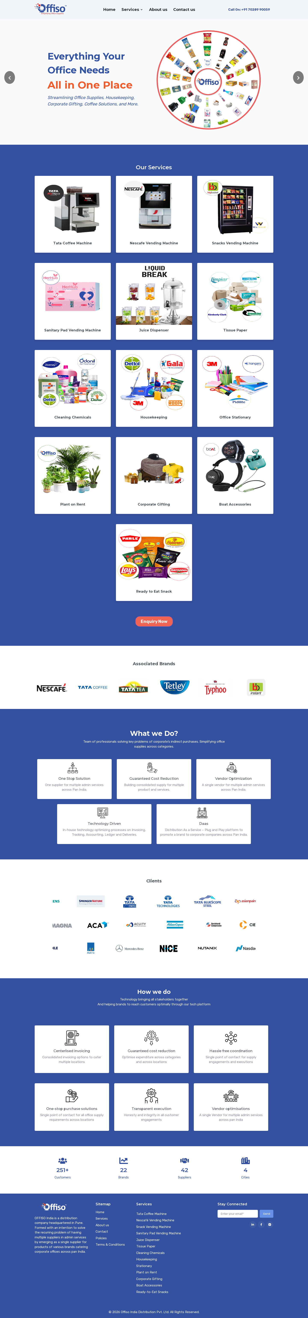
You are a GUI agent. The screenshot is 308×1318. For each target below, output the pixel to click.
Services (130, 9)
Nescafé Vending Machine (155, 1220)
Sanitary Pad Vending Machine (158, 1233)
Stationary (144, 1266)
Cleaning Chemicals (150, 1253)
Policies (101, 1238)
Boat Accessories (149, 1285)
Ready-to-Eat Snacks (152, 1292)
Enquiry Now (154, 621)
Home (109, 9)
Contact (102, 1231)
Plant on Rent (146, 1272)
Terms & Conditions (110, 1245)
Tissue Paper (145, 1246)
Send (266, 1213)
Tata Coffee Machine (151, 1214)
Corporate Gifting (149, 1279)
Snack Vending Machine (153, 1227)
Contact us (184, 9)
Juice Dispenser (148, 1240)
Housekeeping (146, 1259)
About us (158, 9)
